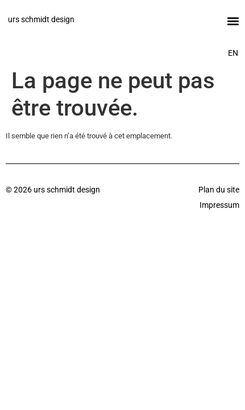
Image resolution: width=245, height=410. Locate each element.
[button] (232, 20)
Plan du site (218, 189)
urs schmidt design (41, 19)
